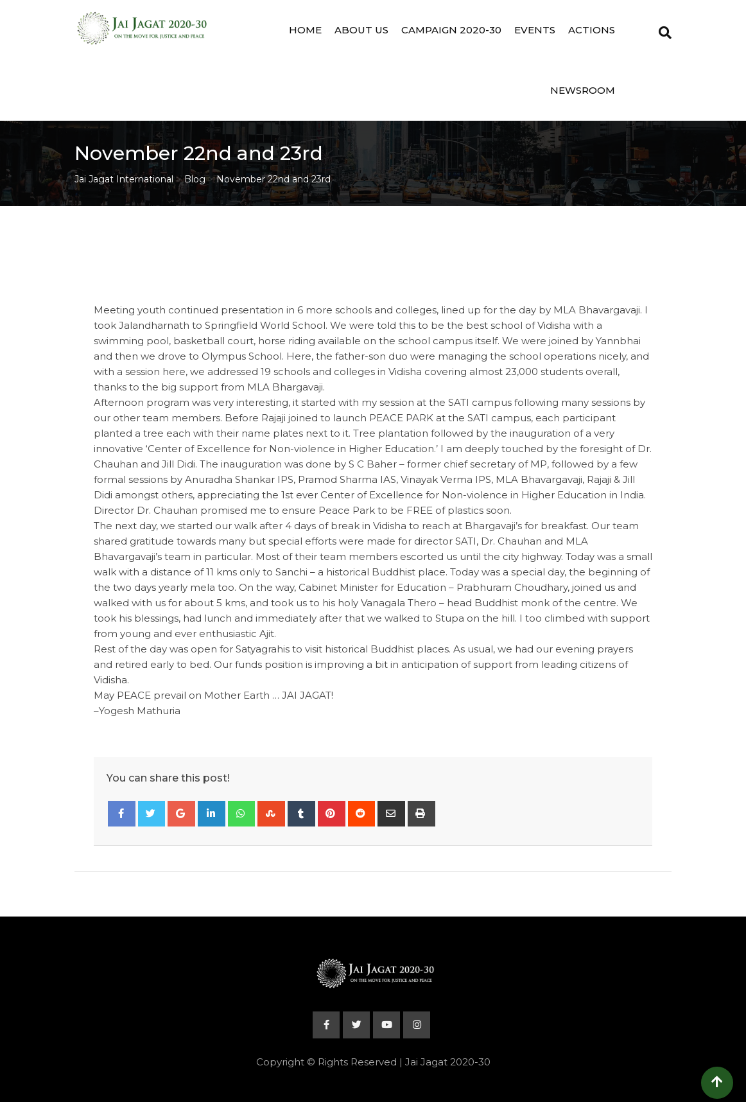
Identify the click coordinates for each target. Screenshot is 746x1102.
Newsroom (582, 90)
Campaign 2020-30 (451, 30)
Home (305, 30)
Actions (591, 30)
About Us (361, 30)
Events (534, 30)
